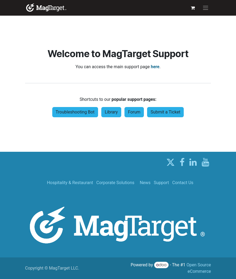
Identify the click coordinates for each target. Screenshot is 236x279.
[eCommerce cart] (192, 7)
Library (111, 112)
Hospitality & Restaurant (70, 182)
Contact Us (182, 182)
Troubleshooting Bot (75, 112)
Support (161, 182)
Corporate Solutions (115, 182)
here (155, 66)
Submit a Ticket (165, 112)
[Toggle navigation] (205, 7)
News (145, 182)
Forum (134, 112)
